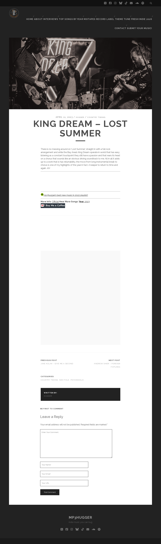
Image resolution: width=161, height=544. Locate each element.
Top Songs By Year (73, 11)
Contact (123, 15)
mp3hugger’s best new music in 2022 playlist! (64, 182)
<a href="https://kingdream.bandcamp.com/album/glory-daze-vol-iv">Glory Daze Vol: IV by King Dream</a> (80, 168)
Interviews (53, 11)
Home (31, 11)
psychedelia (77, 367)
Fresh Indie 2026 (142, 11)
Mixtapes (91, 11)
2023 (84, 189)
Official (55, 189)
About (40, 11)
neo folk (64, 367)
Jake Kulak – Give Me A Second (57, 351)
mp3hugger (80, 505)
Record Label (106, 11)
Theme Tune (123, 11)
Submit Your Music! (141, 15)
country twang (97, 104)
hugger (78, 104)
